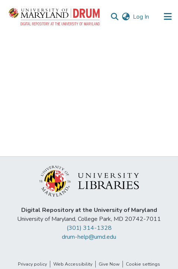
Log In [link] (141, 17)
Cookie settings (143, 264)
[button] (55, 17)
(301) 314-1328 (89, 228)
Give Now (109, 264)
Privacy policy (32, 264)
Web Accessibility (72, 264)
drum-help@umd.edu (89, 237)
